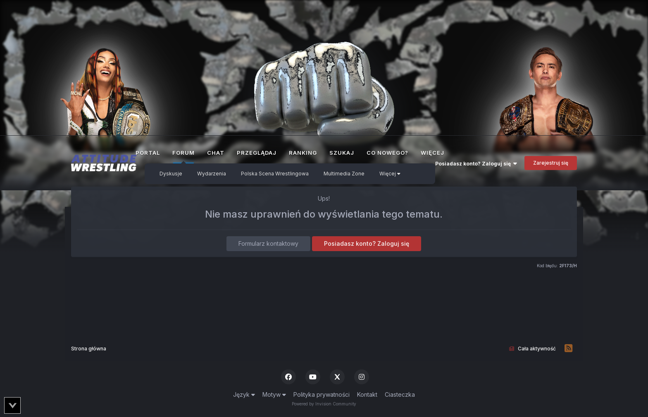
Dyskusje (171, 173)
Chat (215, 152)
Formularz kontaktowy (268, 243)
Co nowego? (387, 152)
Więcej (389, 173)
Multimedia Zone (344, 173)
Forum (183, 156)
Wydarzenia (211, 173)
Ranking (303, 152)
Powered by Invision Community (324, 403)
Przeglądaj (256, 152)
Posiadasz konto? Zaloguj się (476, 164)
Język (244, 394)
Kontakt (367, 394)
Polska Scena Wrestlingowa (275, 173)
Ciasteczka (400, 394)
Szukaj (341, 152)
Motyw (274, 394)
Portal (148, 152)
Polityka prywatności (321, 394)
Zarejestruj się (550, 163)
